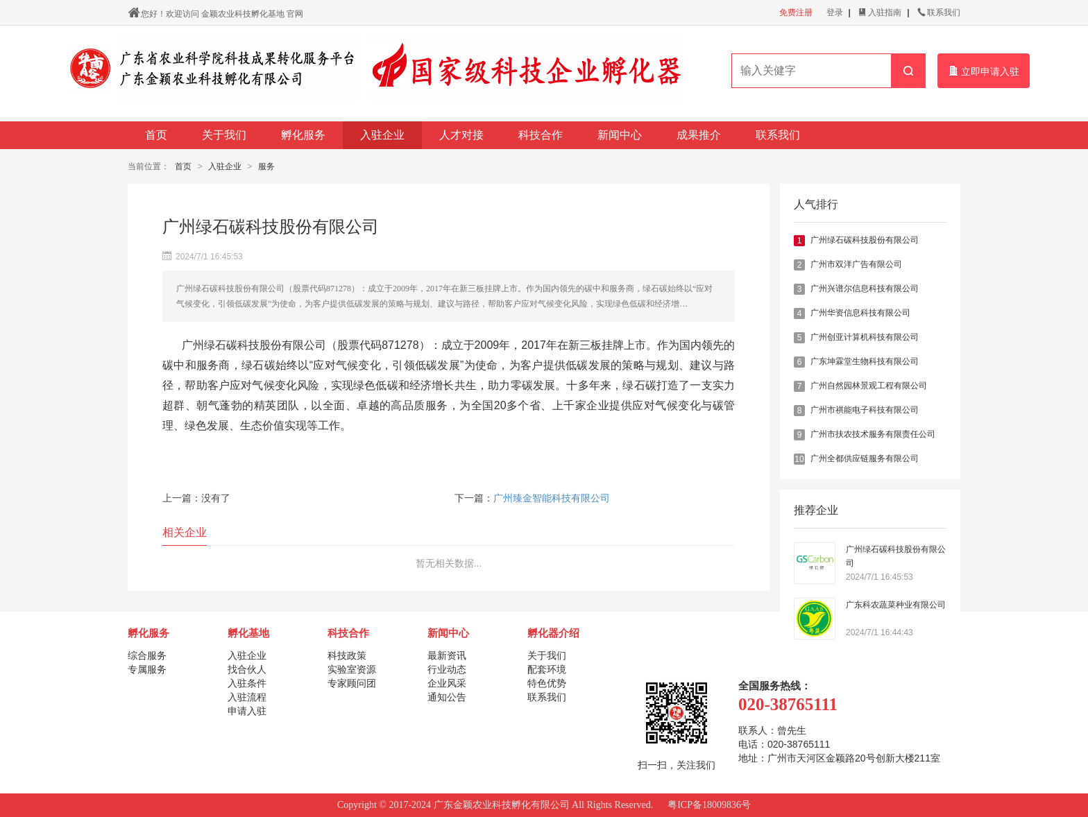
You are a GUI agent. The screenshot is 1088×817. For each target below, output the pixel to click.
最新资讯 (446, 655)
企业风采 (446, 683)
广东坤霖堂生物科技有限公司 (864, 361)
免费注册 (796, 12)
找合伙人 (247, 669)
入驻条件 (247, 683)
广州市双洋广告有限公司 (856, 264)
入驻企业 (382, 135)
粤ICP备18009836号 (709, 805)
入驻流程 (247, 697)
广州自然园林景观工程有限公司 (868, 385)
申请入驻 (247, 710)
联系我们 (938, 12)
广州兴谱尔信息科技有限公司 (864, 288)
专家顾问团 (352, 683)
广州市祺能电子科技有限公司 (864, 410)
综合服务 (147, 655)
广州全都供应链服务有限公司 (864, 458)
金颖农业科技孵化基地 (242, 14)
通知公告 (446, 697)
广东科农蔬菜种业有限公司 (896, 605)
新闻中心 (619, 135)
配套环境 (546, 669)
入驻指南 (879, 12)
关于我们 (224, 135)
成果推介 (699, 135)
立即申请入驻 (984, 71)
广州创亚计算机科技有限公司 (864, 337)
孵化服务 (303, 135)
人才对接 (461, 135)
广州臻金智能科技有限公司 (551, 498)
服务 (266, 166)
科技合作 (540, 135)
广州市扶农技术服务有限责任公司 (872, 434)
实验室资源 (352, 669)
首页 (156, 135)
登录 (834, 12)
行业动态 (446, 669)
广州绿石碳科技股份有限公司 (864, 240)
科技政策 (347, 655)
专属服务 (147, 669)
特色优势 (546, 683)
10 (799, 459)
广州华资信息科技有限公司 (860, 313)
